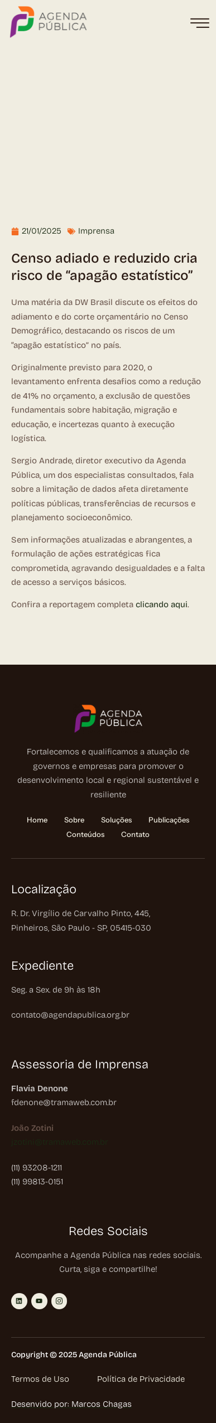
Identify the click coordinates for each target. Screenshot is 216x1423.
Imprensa (96, 231)
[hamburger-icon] (199, 24)
